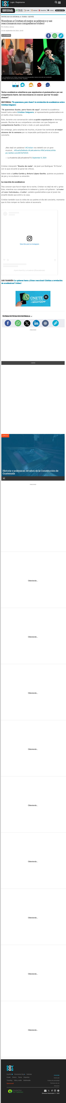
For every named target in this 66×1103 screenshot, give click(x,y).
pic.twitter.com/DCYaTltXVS (17, 153)
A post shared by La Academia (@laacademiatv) (29, 270)
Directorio (56, 1086)
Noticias (29, 1074)
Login (12, 2)
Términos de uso (54, 1083)
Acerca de (56, 1078)
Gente (31, 17)
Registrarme (20, 2)
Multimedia (27, 1080)
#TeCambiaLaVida (48, 150)
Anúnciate (56, 1075)
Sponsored (10, 1083)
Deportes (26, 1077)
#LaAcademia (34, 150)
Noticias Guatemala (11, 17)
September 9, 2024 (39, 158)
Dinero (14, 1077)
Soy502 (10, 1074)
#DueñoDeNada (21, 150)
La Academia (6, 35)
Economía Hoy (19, 1074)
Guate (9, 1077)
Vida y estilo (18, 1080)
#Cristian (29, 148)
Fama (24, 17)
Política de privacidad (53, 1080)
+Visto (33, 363)
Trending (9, 1080)
